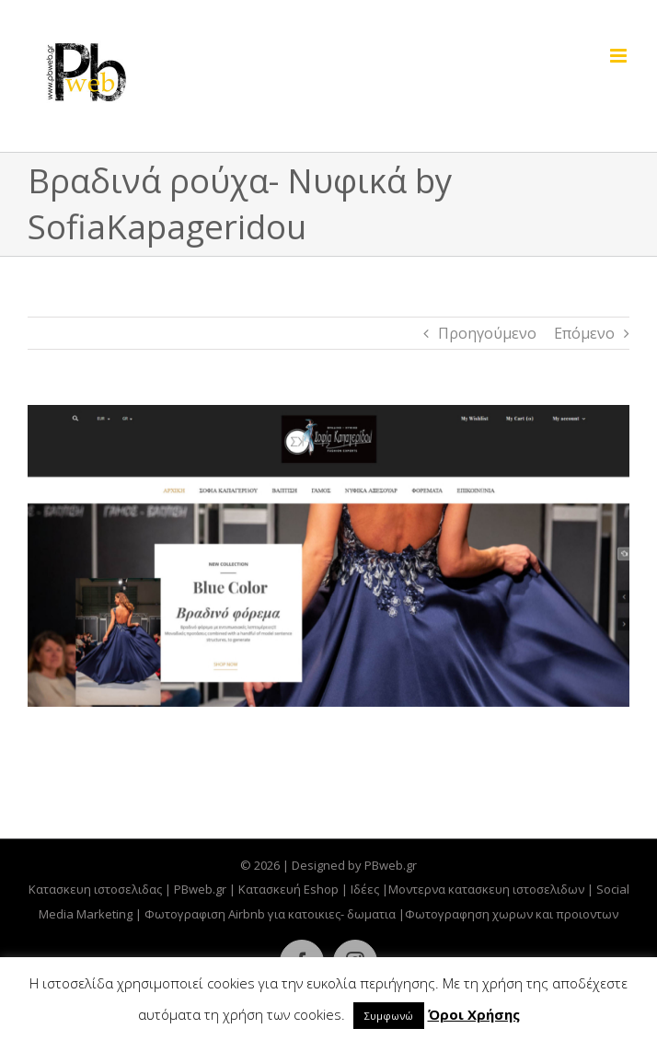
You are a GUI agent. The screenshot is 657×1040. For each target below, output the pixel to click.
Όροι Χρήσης (474, 1014)
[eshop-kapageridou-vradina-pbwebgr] (328, 556)
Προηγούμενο (487, 333)
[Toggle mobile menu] (619, 55)
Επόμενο (584, 333)
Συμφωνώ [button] (388, 1016)
